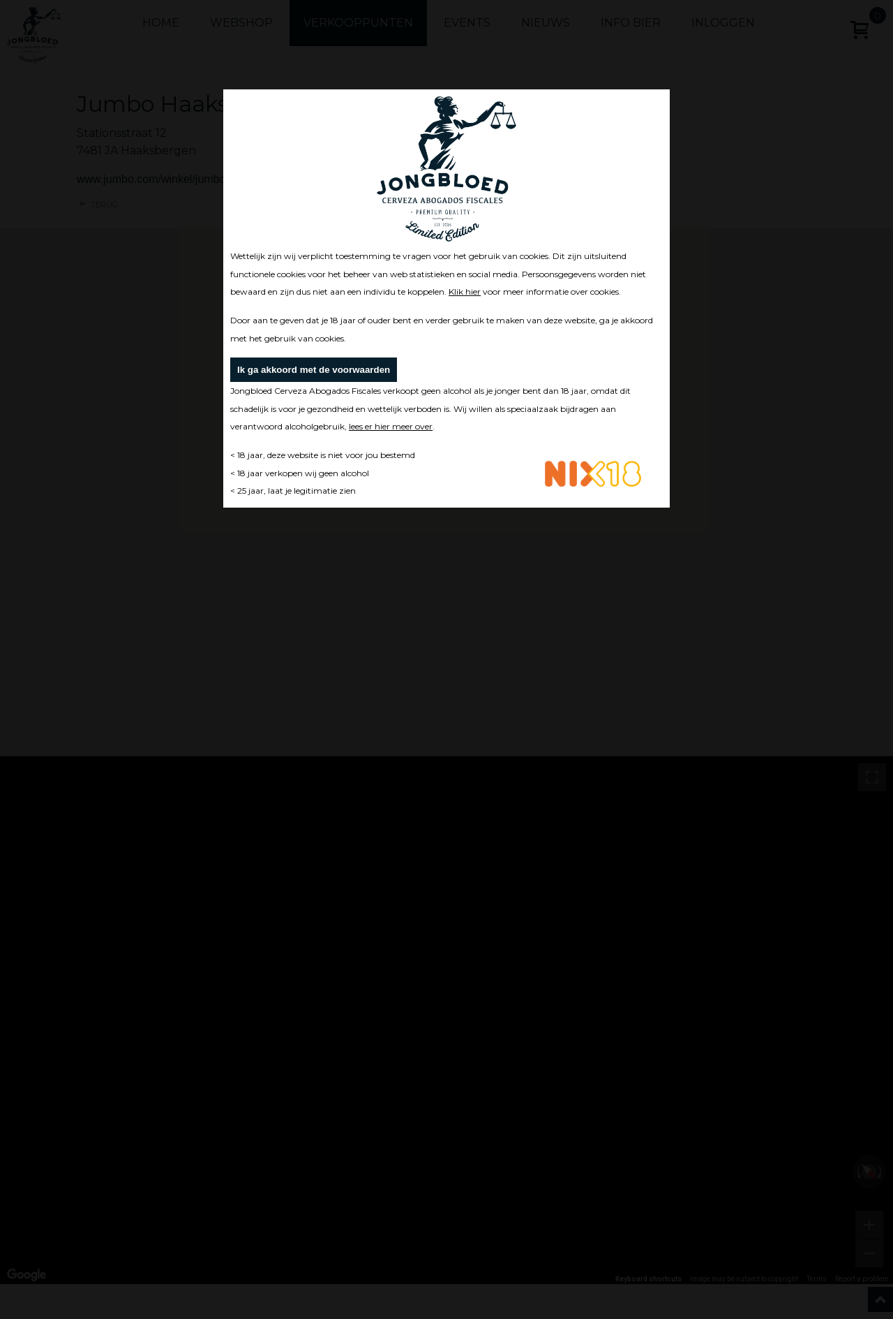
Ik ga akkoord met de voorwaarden (313, 369)
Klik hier (465, 291)
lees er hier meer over (391, 426)
